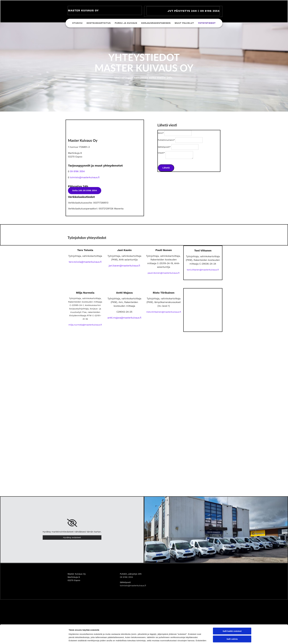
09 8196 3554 (77, 171)
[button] (84, 190)
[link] (72, 523)
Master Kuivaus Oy (83, 10)
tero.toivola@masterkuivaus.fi (85, 262)
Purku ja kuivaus (126, 23)
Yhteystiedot (207, 23)
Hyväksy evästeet (72, 537)
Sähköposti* (164, 147)
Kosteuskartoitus (99, 23)
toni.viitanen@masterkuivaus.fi (203, 269)
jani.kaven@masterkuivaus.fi (124, 265)
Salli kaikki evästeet (232, 422)
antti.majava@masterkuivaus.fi (124, 317)
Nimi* (161, 133)
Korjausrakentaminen (156, 23)
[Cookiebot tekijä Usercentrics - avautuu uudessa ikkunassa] (51, 447)
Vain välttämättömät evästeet (232, 438)
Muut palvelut (184, 23)
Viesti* (161, 153)
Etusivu (77, 23)
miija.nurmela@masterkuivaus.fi (85, 324)
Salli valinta (232, 430)
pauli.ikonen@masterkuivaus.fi (164, 273)
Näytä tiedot (177, 447)
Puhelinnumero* (166, 140)
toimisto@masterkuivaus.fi (133, 585)
